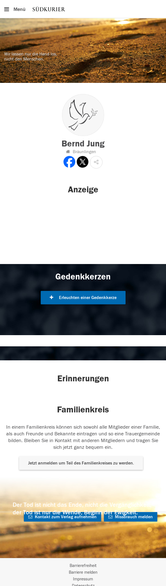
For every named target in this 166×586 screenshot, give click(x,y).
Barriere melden (83, 572)
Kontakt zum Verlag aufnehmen (62, 516)
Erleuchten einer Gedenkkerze (83, 297)
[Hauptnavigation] (83, 9)
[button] (96, 162)
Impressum (83, 579)
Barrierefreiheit (83, 565)
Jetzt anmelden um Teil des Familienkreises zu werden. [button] (81, 463)
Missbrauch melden (130, 516)
